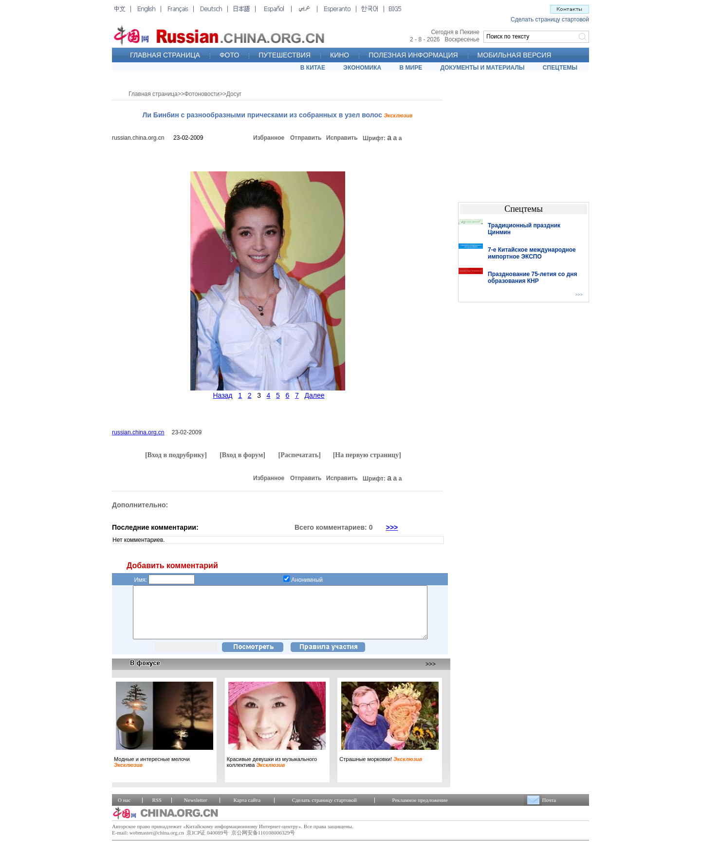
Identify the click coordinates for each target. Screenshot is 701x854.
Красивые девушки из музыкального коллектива (272, 772)
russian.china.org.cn (138, 137)
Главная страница (153, 94)
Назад (222, 395)
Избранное (268, 137)
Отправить (305, 137)
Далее (314, 395)
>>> (392, 527)
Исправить (342, 137)
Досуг (233, 94)
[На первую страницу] (367, 455)
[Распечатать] (299, 455)
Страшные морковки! (380, 769)
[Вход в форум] (242, 455)
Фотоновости (202, 94)
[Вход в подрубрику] (176, 455)
